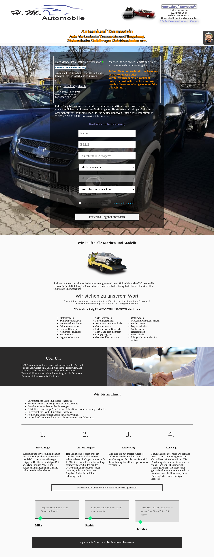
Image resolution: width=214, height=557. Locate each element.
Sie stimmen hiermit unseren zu (111, 203)
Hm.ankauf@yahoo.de (75, 86)
